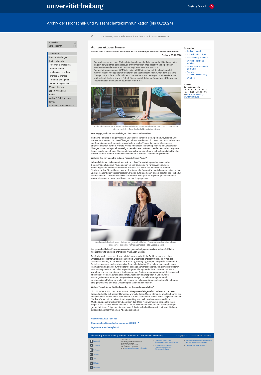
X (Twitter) (96, 345)
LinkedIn (96, 363)
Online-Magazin (110, 36)
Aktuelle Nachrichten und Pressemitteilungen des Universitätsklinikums (163, 347)
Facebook (96, 341)
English (191, 6)
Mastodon (96, 367)
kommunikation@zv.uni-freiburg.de (135, 348)
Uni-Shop (191, 78)
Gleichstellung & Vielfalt (197, 58)
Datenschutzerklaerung (152, 335)
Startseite (92, 36)
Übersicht (95, 335)
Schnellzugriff (55, 46)
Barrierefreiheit (110, 335)
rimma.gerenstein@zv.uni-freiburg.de (194, 95)
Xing (94, 358)
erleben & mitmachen (132, 36)
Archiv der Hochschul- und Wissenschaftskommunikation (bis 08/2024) (110, 23)
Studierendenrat (194, 51)
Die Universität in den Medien (195, 345)
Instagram (96, 350)
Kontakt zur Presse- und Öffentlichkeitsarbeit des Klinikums (166, 341)
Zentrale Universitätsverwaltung (197, 73)
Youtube (96, 354)
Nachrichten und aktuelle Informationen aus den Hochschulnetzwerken (199, 341)
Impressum (133, 335)
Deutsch (202, 6)
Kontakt (122, 335)
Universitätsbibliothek (196, 54)
